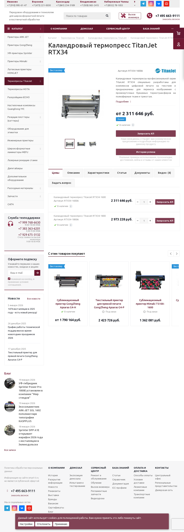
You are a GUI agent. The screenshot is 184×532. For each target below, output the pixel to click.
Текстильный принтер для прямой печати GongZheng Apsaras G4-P (23, 356)
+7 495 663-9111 (167, 15)
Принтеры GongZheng (20, 45)
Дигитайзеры (15, 168)
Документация (120, 483)
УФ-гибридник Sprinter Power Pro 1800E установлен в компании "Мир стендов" (31, 390)
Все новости (33, 298)
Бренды (52, 499)
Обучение (96, 482)
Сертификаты (56, 507)
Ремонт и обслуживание (99, 477)
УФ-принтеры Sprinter (20, 53)
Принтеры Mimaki (17, 61)
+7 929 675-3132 (29, 234)
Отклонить (43, 524)
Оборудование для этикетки (18, 130)
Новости (53, 487)
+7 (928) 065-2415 (93, 5)
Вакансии (53, 503)
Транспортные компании (142, 496)
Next (177, 254)
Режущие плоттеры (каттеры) (18, 119)
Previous (171, 254)
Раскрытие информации (55, 481)
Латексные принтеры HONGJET (19, 71)
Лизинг (121, 119)
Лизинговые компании (140, 488)
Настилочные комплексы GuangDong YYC (21, 107)
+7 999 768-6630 (29, 222)
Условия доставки (139, 481)
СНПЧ (11, 204)
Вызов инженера (100, 487)
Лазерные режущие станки (22, 160)
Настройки (26, 524)
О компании (58, 28)
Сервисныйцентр (98, 469)
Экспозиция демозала (76, 477)
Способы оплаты (143, 475)
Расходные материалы (20, 188)
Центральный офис (162, 477)
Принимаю (61, 524)
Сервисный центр (118, 28)
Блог (50, 511)
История (53, 475)
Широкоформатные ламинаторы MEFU (19, 150)
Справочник (118, 479)
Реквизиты (54, 491)
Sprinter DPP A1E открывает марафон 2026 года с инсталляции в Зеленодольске (31, 437)
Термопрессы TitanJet (20, 81)
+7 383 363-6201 (29, 228)
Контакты (162, 467)
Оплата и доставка (140, 469)
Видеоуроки (97, 498)
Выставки (53, 495)
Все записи (10, 450)
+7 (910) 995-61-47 (21, 5)
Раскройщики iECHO (19, 97)
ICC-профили (119, 487)
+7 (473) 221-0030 (45, 5)
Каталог (17, 28)
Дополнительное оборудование (17, 178)
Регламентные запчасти (99, 492)
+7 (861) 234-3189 (69, 5)
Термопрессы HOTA (19, 89)
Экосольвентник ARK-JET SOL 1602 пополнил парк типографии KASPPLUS (30, 414)
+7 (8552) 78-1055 (117, 5)
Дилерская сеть (164, 490)
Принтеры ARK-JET (18, 37)
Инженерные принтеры (20, 140)
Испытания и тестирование (77, 484)
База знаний (151, 28)
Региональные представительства (166, 484)
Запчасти (13, 196)
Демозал (86, 28)
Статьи (116, 475)
